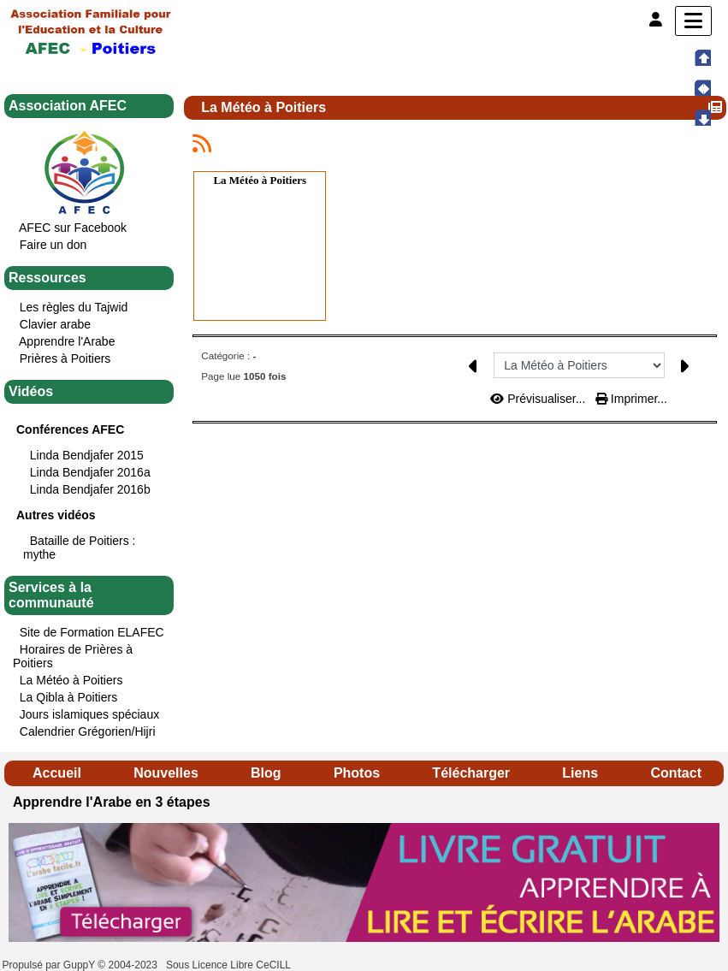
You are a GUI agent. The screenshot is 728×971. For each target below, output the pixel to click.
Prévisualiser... (539, 399)
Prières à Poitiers (65, 358)
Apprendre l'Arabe (67, 341)
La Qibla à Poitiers (68, 697)
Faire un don (53, 245)
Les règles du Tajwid (74, 307)
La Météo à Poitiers (71, 680)
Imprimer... (631, 399)
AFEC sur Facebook (73, 227)
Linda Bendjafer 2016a (90, 472)
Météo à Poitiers (267, 180)
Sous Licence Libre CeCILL (229, 965)
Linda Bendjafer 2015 (87, 455)
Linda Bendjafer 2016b (90, 489)
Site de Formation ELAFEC (92, 632)
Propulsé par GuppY (50, 965)
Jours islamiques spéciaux (89, 714)
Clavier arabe (55, 324)
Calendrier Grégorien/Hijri (88, 731)
